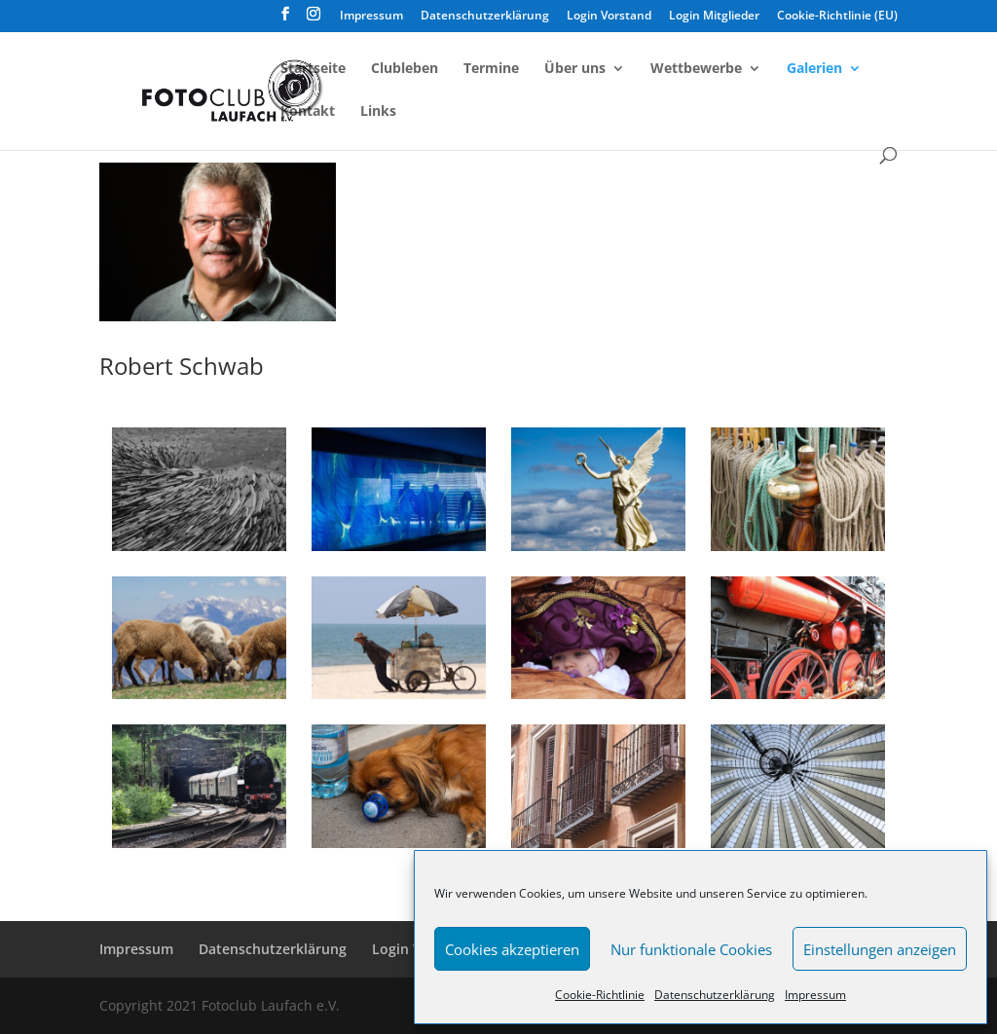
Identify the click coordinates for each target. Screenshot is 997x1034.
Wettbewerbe (696, 69)
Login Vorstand (609, 16)
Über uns (575, 69)
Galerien (814, 69)
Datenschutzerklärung (714, 994)
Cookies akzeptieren (512, 949)
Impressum (815, 994)
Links (378, 112)
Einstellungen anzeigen (879, 949)
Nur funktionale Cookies (691, 949)
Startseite (313, 69)
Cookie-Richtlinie (600, 994)
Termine (491, 69)
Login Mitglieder (714, 16)
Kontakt (307, 112)
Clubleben (404, 69)
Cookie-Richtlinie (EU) (837, 16)
